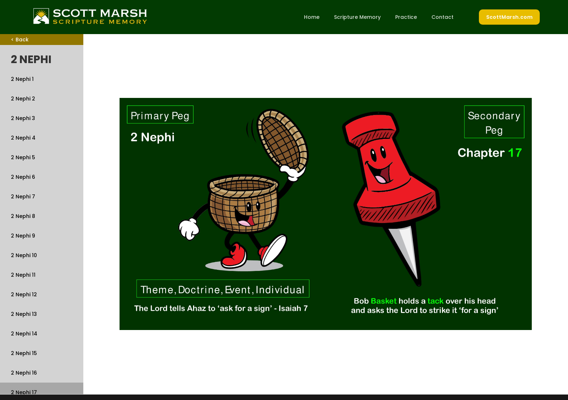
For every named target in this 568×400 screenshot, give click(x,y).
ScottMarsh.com (509, 17)
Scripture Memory (357, 17)
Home (312, 17)
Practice (406, 17)
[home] (89, 15)
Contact (442, 17)
